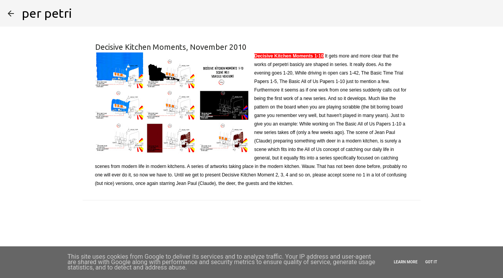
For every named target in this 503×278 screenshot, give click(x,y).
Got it (431, 262)
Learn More (405, 262)
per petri (47, 13)
